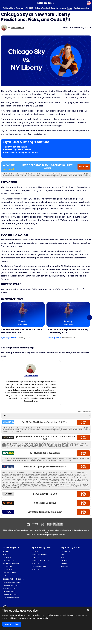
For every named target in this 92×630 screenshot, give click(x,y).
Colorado (64, 560)
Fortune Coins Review (10, 595)
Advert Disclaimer (84, 411)
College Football (42, 8)
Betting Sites (9, 8)
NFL (26, 8)
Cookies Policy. (43, 618)
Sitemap (6, 575)
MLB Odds (35, 569)
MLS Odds (35, 563)
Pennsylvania (65, 551)
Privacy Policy (7, 566)
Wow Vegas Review (9, 589)
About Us (6, 551)
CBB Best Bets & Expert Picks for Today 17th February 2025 (67, 331)
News (69, 8)
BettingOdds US (9, 337)
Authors (5, 554)
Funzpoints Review (9, 592)
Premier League (58, 8)
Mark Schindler (17, 27)
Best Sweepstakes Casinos (12, 583)
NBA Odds (35, 557)
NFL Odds (35, 551)
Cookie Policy (7, 569)
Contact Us (7, 557)
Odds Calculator (81, 8)
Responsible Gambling (11, 563)
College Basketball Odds (40, 560)
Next (89, 317)
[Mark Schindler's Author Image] (31, 368)
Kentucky (64, 557)
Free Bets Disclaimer (9, 572)
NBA (31, 8)
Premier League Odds (39, 566)
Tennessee (64, 566)
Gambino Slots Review (10, 586)
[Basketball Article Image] (23, 314)
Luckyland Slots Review (11, 598)
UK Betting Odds (8, 560)
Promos (19, 8)
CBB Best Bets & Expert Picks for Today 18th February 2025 (22, 331)
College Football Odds (39, 554)
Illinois (63, 554)
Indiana (64, 563)
